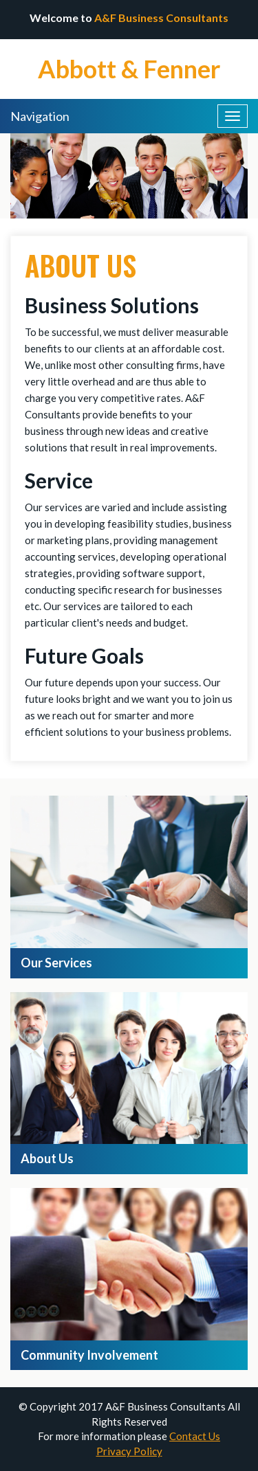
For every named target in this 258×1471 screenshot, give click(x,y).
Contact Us (194, 1436)
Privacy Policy (129, 1451)
